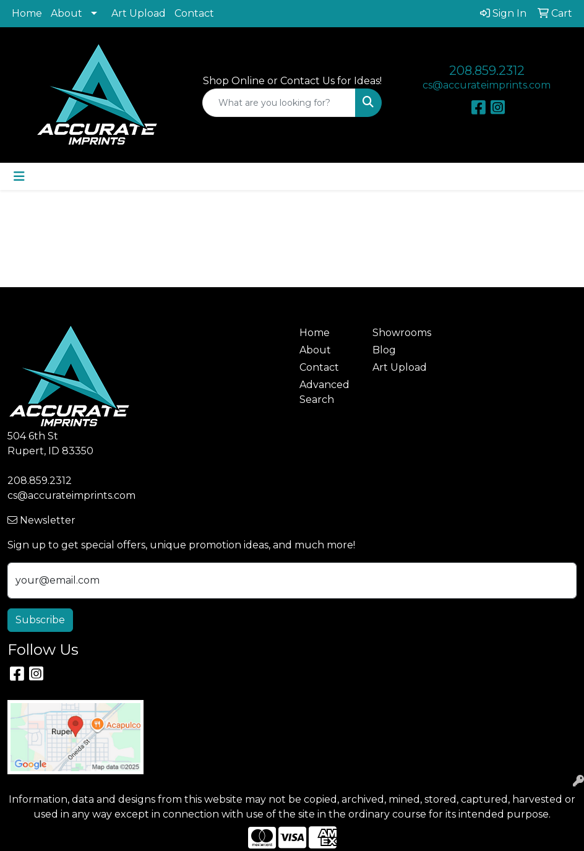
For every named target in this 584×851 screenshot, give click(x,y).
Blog (384, 350)
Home (27, 13)
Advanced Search (324, 392)
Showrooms (401, 333)
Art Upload (138, 13)
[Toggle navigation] (19, 176)
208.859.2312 (487, 70)
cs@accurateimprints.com (487, 85)
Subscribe (40, 620)
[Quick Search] (279, 103)
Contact (194, 13)
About (66, 13)
